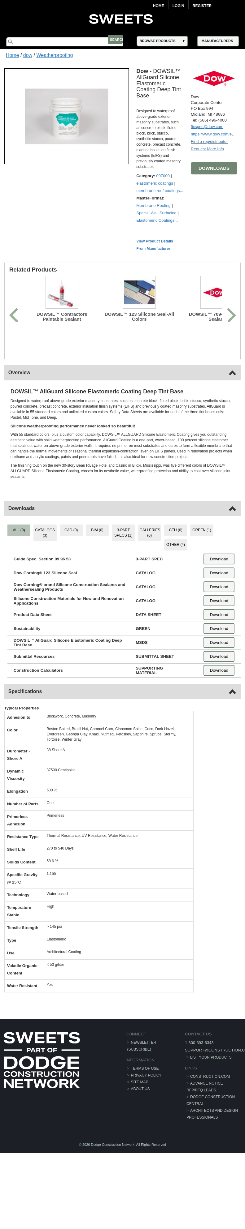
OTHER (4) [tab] (174, 563)
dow (27, 55)
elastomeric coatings (156, 194)
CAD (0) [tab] (72, 548)
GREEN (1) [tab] (200, 548)
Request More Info (205, 148)
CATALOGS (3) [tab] (46, 551)
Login (178, 6)
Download (217, 577)
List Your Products (209, 1075)
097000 (165, 186)
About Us (140, 1107)
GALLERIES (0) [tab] (149, 551)
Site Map (139, 1100)
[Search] (69, 41)
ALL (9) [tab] (21, 548)
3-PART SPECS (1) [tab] (123, 551)
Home (158, 6)
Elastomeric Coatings (157, 238)
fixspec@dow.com (205, 125)
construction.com (209, 1094)
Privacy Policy (146, 1093)
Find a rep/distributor (207, 140)
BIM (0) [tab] (98, 548)
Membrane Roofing (155, 223)
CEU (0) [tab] (175, 548)
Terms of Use (145, 1086)
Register (202, 6)
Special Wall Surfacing (158, 231)
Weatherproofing (55, 55)
